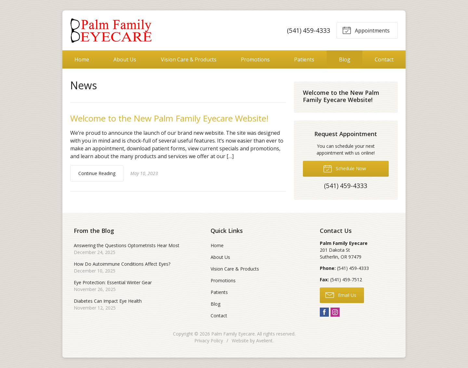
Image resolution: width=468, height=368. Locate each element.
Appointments (366, 29)
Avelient (264, 340)
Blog (344, 59)
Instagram (335, 312)
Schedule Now (344, 168)
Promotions (255, 59)
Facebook (324, 312)
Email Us (340, 294)
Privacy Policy (208, 340)
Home (81, 59)
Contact (384, 59)
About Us (124, 59)
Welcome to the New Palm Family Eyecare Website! (169, 118)
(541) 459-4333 (308, 30)
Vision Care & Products (188, 59)
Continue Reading (96, 173)
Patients (304, 59)
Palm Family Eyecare (233, 334)
